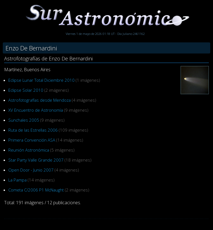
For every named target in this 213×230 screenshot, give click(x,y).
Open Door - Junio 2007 (31, 170)
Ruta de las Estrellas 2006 (33, 130)
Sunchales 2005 (23, 120)
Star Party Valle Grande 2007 (36, 160)
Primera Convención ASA (31, 140)
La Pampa (17, 180)
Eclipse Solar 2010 (25, 90)
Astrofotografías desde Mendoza (39, 100)
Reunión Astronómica (28, 150)
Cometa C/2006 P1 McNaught (36, 190)
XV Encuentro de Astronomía (35, 110)
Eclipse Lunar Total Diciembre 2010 (41, 80)
